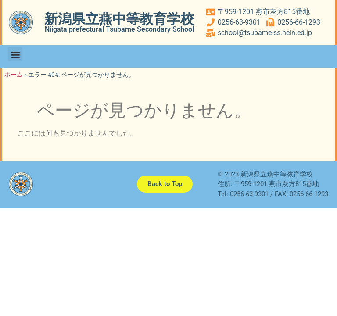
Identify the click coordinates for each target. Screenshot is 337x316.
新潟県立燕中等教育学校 (119, 19)
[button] (15, 54)
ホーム (13, 75)
